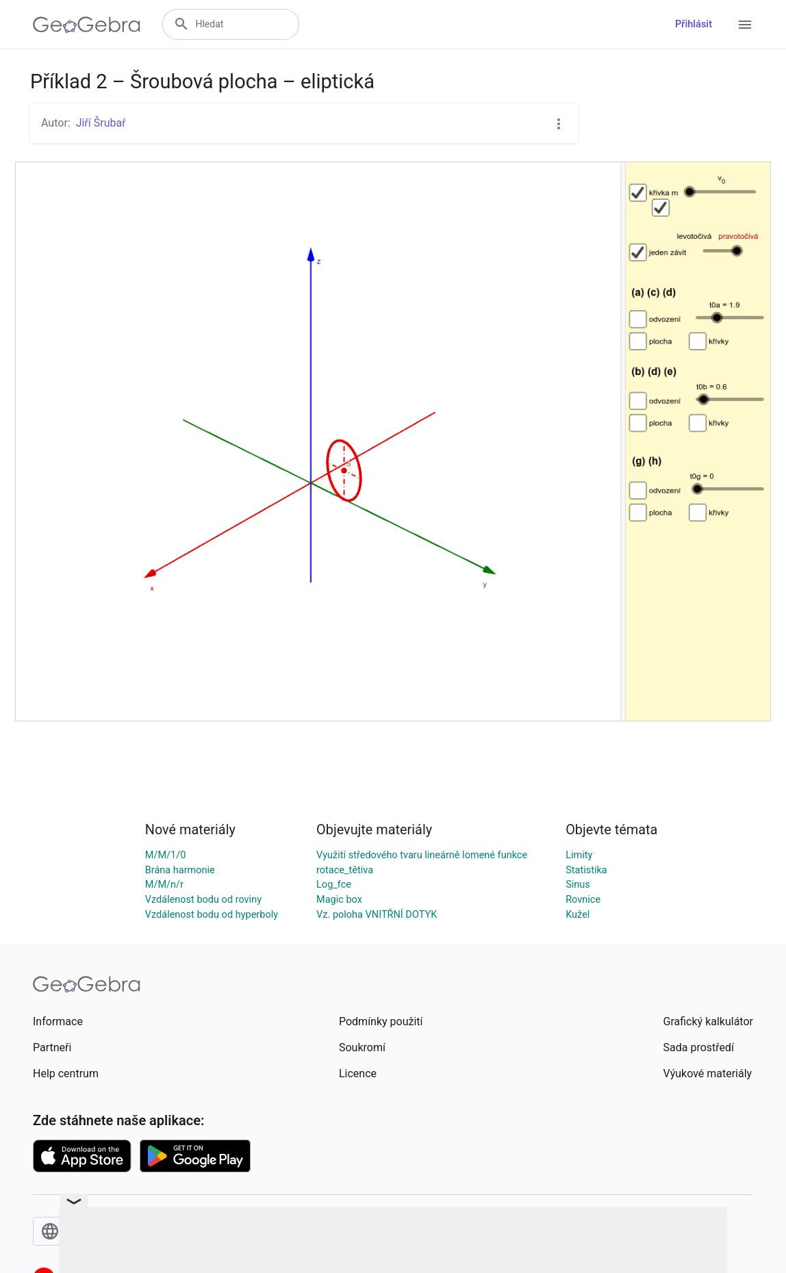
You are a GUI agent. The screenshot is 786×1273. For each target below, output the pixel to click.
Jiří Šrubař (101, 122)
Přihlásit (693, 24)
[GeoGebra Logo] (86, 24)
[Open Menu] (745, 24)
